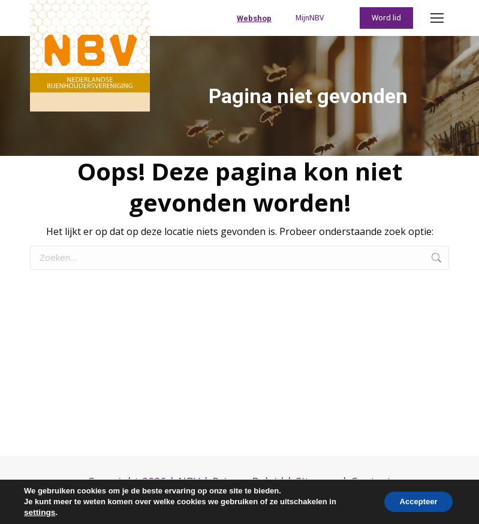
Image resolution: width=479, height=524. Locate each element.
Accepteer (414, 502)
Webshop (254, 18)
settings (39, 512)
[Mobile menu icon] (437, 18)
